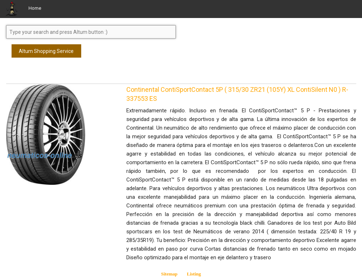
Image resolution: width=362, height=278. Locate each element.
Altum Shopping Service (46, 51)
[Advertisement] (64, 74)
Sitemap (169, 274)
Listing (194, 274)
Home (35, 8)
